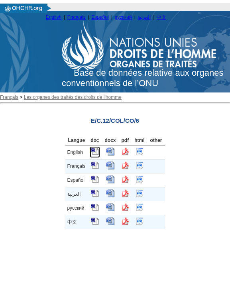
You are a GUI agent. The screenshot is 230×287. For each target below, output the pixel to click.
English (53, 17)
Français (76, 17)
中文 (161, 17)
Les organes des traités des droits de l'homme (73, 97)
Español (100, 17)
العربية (144, 17)
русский (123, 17)
